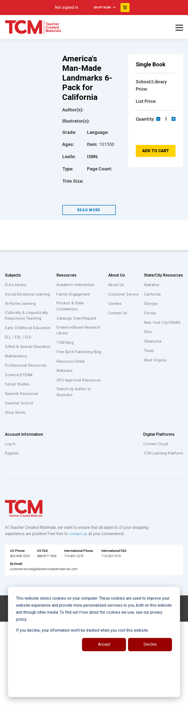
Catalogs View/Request (99, 319)
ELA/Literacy (16, 285)
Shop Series (16, 430)
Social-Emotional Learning (20, 297)
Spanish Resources (22, 411)
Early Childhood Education (19, 337)
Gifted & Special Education (19, 361)
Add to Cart (155, 150)
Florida (11, 490)
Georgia (12, 480)
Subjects (13, 275)
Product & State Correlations (92, 306)
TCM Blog (86, 343)
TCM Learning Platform (162, 471)
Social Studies (18, 402)
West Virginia (16, 537)
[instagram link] (100, 699)
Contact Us (160, 313)
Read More (89, 210)
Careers (157, 303)
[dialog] (94, 642)
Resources (88, 275)
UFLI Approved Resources (91, 389)
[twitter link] (110, 699)
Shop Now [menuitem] (102, 7)
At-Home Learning (21, 309)
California (13, 471)
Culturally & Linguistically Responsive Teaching (27, 321)
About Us (158, 275)
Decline (150, 644)
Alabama (12, 461)
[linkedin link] (90, 699)
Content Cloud (155, 461)
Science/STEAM (19, 392)
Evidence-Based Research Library (93, 331)
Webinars (86, 377)
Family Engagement (95, 294)
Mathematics (16, 373)
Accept (104, 644)
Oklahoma (13, 518)
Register (81, 471)
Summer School (19, 420)
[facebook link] (80, 699)
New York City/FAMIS (23, 499)
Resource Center (93, 368)
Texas (10, 527)
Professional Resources (26, 383)
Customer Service (166, 294)
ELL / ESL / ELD (19, 349)
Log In (79, 461)
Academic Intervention (98, 285)
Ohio (9, 508)
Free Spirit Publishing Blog (97, 355)
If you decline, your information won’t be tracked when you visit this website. (82, 630)
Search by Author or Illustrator (96, 404)
